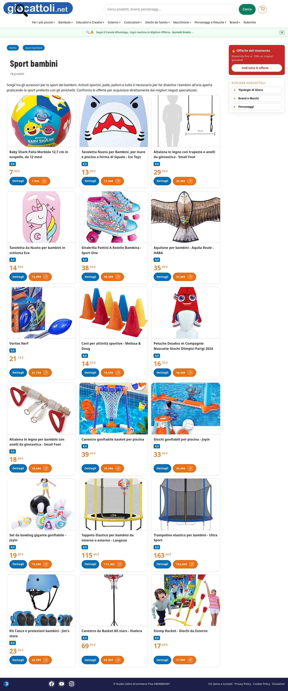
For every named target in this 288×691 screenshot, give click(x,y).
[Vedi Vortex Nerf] (41, 313)
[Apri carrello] (262, 9)
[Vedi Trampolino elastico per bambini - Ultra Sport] (185, 504)
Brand (234, 22)
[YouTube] (61, 683)
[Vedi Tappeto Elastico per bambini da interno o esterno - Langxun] (113, 504)
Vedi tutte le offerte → (257, 68)
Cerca (247, 9)
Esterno (113, 22)
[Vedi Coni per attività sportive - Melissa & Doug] (113, 313)
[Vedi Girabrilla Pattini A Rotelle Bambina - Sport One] (113, 217)
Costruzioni (132, 22)
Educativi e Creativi (89, 22)
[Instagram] (71, 683)
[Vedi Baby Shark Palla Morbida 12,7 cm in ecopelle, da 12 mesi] (41, 121)
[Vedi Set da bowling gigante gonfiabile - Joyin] (41, 504)
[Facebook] (51, 683)
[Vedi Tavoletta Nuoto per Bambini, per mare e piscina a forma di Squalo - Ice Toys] (113, 121)
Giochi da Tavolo (156, 22)
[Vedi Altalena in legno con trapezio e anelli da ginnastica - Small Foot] (185, 121)
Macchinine (181, 22)
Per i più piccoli (42, 22)
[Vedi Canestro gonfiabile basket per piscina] (113, 409)
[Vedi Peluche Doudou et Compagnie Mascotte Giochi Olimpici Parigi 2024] (185, 313)
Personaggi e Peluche (209, 22)
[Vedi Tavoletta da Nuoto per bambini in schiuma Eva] (41, 217)
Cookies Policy (261, 684)
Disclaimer (278, 684)
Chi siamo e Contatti (220, 684)
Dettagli (18, 181)
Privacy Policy (243, 684)
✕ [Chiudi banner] (282, 32)
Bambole (64, 22)
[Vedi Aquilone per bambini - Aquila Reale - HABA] (185, 217)
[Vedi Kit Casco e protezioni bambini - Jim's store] (41, 600)
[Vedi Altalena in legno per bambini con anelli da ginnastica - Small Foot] (41, 408)
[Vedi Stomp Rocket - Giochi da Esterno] (185, 600)
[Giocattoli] (52, 9)
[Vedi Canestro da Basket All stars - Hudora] (113, 600)
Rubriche (250, 22)
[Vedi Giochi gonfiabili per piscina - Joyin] (185, 408)
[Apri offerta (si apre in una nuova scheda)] (39, 181)
